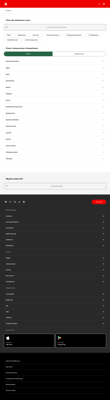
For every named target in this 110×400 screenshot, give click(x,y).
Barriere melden (11, 390)
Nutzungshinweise (11, 373)
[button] (104, 4)
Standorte (8, 10)
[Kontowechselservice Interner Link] (55, 222)
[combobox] (55, 27)
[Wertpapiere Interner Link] (55, 246)
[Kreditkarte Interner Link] (55, 240)
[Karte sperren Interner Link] (55, 276)
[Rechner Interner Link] (55, 270)
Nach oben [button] (99, 202)
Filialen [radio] (28, 54)
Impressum (9, 367)
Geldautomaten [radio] (79, 54)
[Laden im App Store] (29, 341)
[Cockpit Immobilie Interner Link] (55, 323)
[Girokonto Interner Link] (55, 216)
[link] (6, 202)
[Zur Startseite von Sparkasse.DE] (6, 4)
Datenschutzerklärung (13, 361)
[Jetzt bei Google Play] (81, 341)
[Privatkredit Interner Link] (55, 228)
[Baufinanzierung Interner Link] (55, 234)
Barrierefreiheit (10, 384)
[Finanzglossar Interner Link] (55, 282)
